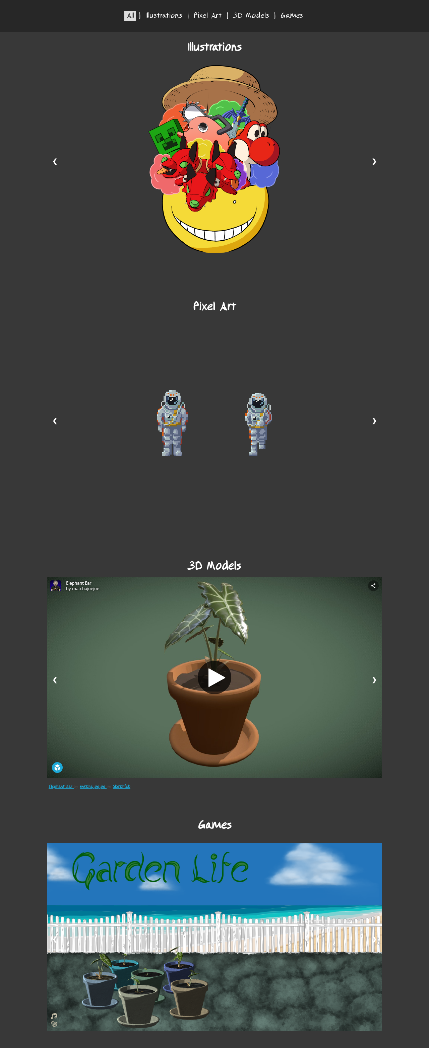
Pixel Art (208, 16)
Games (292, 16)
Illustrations (163, 16)
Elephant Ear (61, 787)
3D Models (251, 16)
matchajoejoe (93, 787)
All (130, 16)
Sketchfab (121, 787)
